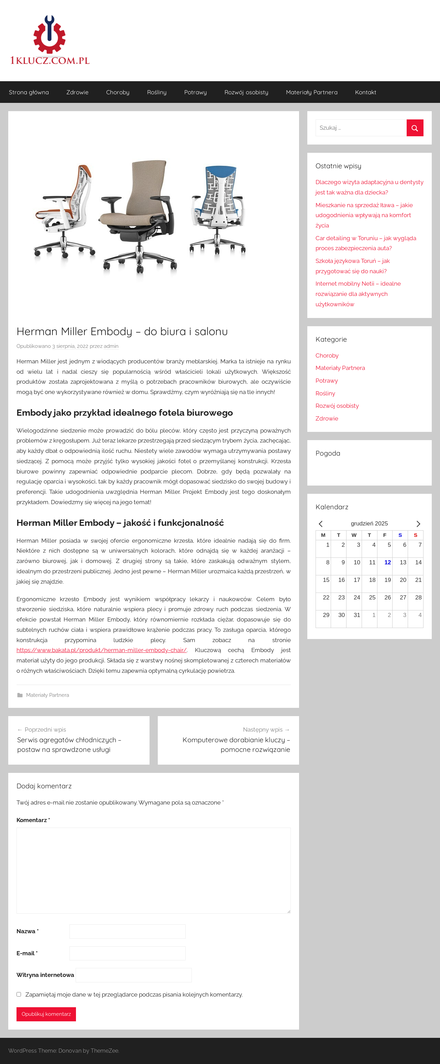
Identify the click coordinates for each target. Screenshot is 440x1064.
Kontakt (365, 92)
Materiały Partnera (312, 92)
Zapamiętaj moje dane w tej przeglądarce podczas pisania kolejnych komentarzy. (134, 994)
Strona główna (29, 92)
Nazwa (27, 931)
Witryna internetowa (45, 974)
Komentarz (33, 820)
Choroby (118, 92)
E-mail (27, 953)
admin (111, 346)
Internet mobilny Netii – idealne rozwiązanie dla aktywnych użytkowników (358, 294)
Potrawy (195, 92)
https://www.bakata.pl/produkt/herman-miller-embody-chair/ (101, 650)
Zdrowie (77, 92)
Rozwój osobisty (246, 92)
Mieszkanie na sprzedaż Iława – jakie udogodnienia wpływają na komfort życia (364, 215)
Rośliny (157, 92)
